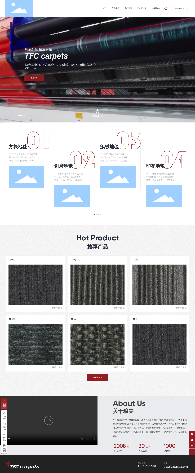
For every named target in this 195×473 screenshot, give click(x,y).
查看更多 (34, 78)
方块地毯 (18, 146)
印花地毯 (155, 166)
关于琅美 (123, 411)
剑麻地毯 (63, 166)
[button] (20, 115)
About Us (129, 403)
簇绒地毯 (109, 146)
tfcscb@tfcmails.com (176, 466)
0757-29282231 (147, 466)
